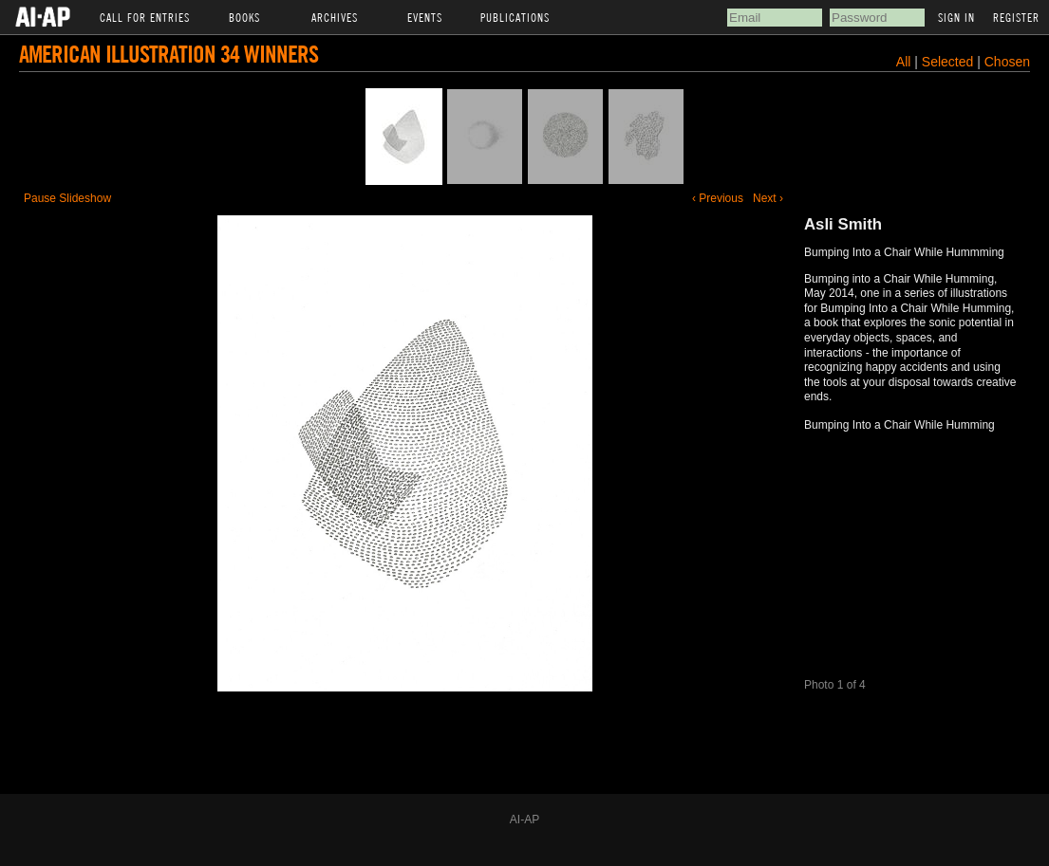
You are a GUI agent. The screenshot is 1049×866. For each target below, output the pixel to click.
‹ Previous (717, 198)
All (903, 61)
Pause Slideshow (67, 198)
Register (1016, 17)
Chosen (1007, 61)
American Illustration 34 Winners (168, 53)
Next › (768, 198)
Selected (949, 61)
